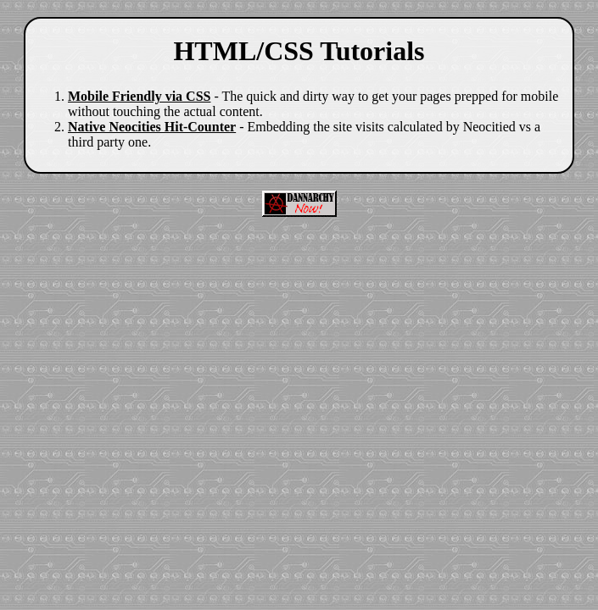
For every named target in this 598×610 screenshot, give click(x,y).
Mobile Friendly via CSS (139, 96)
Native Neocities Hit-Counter (152, 126)
